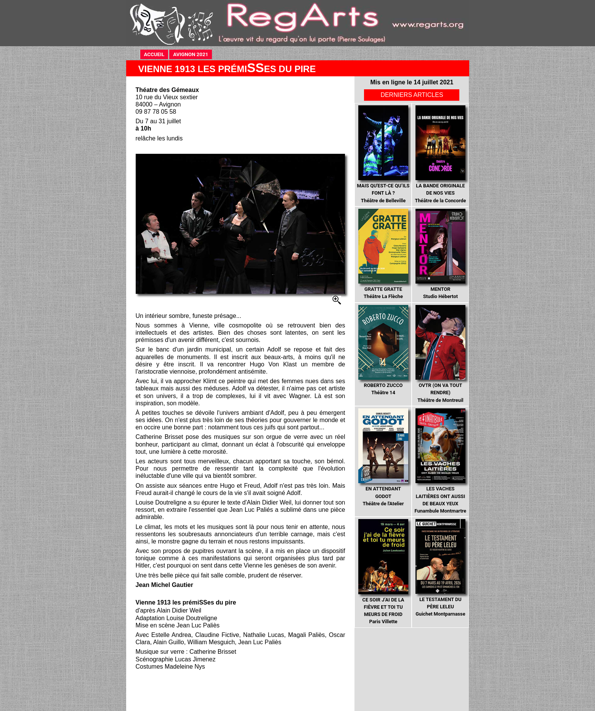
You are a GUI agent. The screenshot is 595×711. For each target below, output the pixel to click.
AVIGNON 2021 (192, 54)
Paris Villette (383, 571)
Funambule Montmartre (441, 461)
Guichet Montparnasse (440, 568)
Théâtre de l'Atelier (383, 457)
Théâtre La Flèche (383, 254)
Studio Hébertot (440, 254)
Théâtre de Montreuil (440, 354)
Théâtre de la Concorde (440, 154)
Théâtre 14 (383, 350)
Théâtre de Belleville (383, 154)
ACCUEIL (156, 54)
